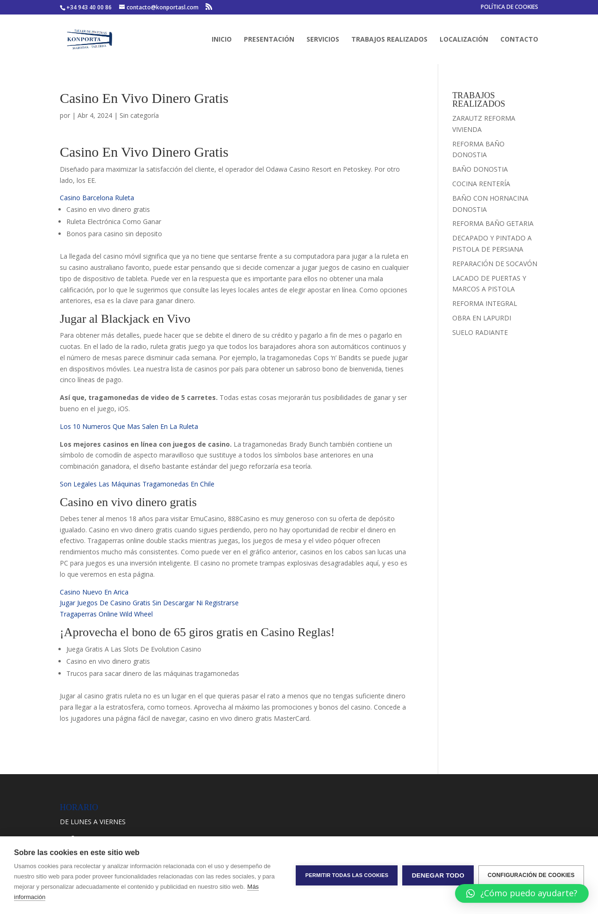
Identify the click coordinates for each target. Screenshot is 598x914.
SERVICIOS (322, 40)
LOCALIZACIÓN (464, 40)
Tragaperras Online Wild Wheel (106, 613)
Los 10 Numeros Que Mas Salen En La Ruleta (129, 426)
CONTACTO (519, 40)
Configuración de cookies (531, 875)
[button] (522, 893)
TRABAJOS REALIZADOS (389, 40)
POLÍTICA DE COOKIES (509, 7)
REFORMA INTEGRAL (484, 303)
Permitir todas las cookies (346, 875)
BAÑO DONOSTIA (480, 169)
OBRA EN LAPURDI (481, 317)
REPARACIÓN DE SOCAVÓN (494, 263)
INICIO (222, 40)
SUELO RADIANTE (480, 332)
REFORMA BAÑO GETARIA (493, 223)
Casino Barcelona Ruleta (97, 197)
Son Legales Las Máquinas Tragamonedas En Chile (137, 483)
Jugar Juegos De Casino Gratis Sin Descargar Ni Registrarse (149, 602)
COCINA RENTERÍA (481, 183)
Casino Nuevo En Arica (94, 592)
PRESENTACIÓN (269, 40)
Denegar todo (438, 875)
